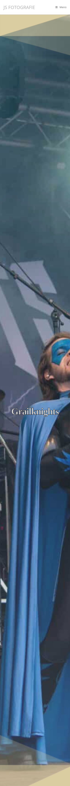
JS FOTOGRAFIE (19, 7)
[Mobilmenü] (60, 7)
